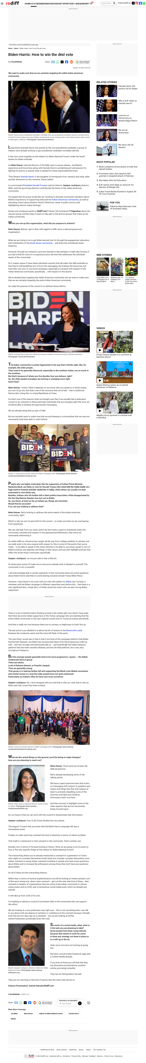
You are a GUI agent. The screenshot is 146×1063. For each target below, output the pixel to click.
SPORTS (67, 4)
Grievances (118, 1056)
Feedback (92, 1056)
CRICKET (58, 4)
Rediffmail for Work (47, 1050)
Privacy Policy (76, 1056)
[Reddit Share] (71, 62)
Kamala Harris (74, 1013)
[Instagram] (137, 3)
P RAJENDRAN (16, 62)
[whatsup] (144, 3)
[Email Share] (52, 62)
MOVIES (50, 4)
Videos (88, 1050)
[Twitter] (133, 3)
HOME (28, 4)
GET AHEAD (76, 4)
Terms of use (108, 1056)
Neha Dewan (28, 1013)
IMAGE (13, 1019)
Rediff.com (44, 1056)
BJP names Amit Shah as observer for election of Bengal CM (116, 186)
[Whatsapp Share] (57, 62)
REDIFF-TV (87, 4)
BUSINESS (41, 4)
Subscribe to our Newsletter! (68, 1000)
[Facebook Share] (66, 62)
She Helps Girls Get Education (112, 180)
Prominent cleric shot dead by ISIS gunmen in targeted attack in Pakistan (116, 174)
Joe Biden (14, 1013)
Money (81, 1050)
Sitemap (85, 1056)
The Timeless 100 (99, 1050)
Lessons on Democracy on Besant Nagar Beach (127, 118)
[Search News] (113, 3)
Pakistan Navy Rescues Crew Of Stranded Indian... (123, 207)
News (16, 48)
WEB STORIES (104, 255)
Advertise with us (55, 1056)
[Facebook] (140, 3)
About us (100, 1056)
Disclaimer (66, 1056)
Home (10, 48)
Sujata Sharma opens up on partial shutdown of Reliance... (112, 386)
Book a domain (62, 1050)
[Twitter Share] (61, 62)
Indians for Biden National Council (51, 1013)
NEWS (33, 4)
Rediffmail (72, 1050)
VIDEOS (100, 328)
